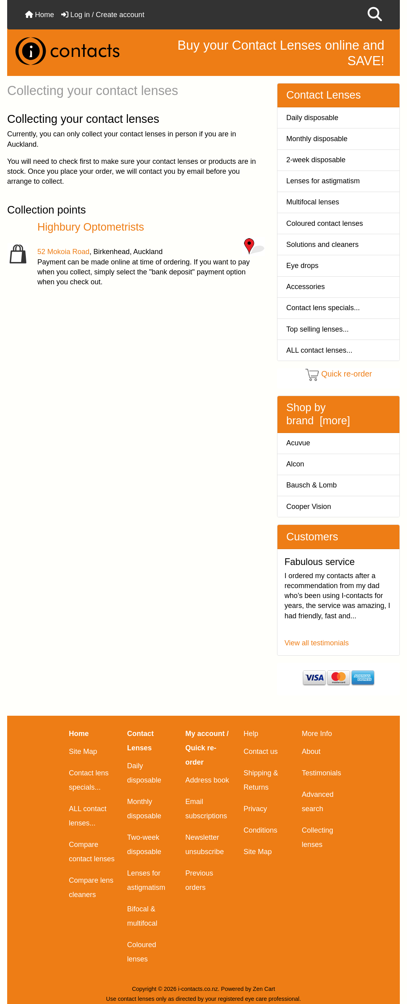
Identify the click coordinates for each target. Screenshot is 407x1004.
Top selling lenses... (317, 329)
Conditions (260, 830)
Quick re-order (346, 374)
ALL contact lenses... (319, 350)
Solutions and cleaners (322, 245)
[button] (375, 15)
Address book (207, 780)
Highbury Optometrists (90, 227)
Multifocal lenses (312, 202)
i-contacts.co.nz (198, 989)
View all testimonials (317, 643)
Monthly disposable (316, 139)
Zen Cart (264, 989)
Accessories (305, 287)
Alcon (295, 464)
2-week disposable (315, 160)
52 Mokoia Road (63, 252)
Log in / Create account (102, 15)
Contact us (261, 751)
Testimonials (321, 773)
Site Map (83, 751)
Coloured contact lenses (324, 223)
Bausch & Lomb (311, 485)
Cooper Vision (308, 507)
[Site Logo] (74, 51)
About (311, 751)
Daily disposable (312, 118)
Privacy (255, 809)
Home (39, 15)
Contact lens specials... (323, 308)
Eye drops (302, 266)
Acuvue (298, 443)
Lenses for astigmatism (323, 181)
